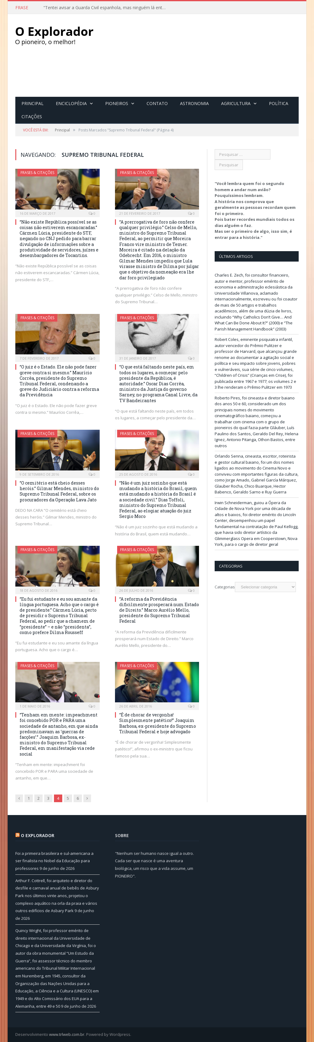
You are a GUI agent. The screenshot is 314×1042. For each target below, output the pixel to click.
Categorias (225, 587)
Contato (157, 103)
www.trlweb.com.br (66, 1034)
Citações (31, 116)
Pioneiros (116, 103)
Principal (32, 103)
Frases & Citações (37, 172)
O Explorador (37, 835)
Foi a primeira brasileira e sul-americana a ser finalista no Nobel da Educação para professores (54, 861)
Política (278, 103)
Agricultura (236, 103)
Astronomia (194, 103)
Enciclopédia (71, 103)
